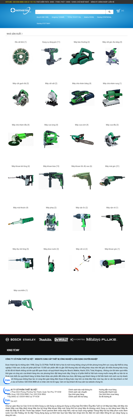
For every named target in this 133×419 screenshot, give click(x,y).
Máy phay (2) (51, 208)
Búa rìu (19, 406)
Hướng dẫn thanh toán (108, 392)
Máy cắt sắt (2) (51, 83)
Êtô (81, 406)
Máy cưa (14, 408)
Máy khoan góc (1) (112, 249)
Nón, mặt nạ (72, 411)
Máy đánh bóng (25, 408)
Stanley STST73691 (43, 23)
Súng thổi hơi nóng (74, 408)
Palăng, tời (22, 413)
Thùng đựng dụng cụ (42, 413)
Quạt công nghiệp (85, 411)
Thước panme (47, 411)
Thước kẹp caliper (33, 411)
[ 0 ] (120, 11)
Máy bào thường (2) (82, 42)
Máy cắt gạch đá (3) (21, 83)
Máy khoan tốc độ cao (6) (81, 166)
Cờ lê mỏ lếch (32, 406)
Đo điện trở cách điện (95, 413)
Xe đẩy (30, 413)
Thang (96, 411)
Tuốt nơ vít (100, 406)
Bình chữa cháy (60, 411)
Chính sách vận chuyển (77, 392)
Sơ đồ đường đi (105, 397)
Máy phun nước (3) (51, 249)
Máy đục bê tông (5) (21, 249)
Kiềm (86, 406)
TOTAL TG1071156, (74, 17)
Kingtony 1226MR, (58, 17)
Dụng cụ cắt (44, 406)
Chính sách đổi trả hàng (78, 397)
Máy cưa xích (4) (81, 125)
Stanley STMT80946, (104, 17)
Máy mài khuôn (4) (20, 208)
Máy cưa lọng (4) (51, 125)
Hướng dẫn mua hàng (107, 390)
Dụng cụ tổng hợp (72, 406)
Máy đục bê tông (40, 408)
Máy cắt (116, 406)
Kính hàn (56, 413)
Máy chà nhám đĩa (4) (20, 125)
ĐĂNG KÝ (94, 2)
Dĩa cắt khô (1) (21, 42)
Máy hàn (72, 413)
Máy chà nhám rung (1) (112, 83)
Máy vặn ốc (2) (82, 208)
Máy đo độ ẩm (19, 411)
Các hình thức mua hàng (109, 394)
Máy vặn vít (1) (112, 208)
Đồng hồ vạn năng (112, 413)
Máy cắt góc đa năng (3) (112, 42)
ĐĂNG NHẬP (103, 2)
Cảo (24, 406)
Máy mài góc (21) (112, 166)
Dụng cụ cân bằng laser (110, 408)
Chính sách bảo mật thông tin (80, 390)
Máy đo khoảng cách (91, 408)
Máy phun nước (116, 411)
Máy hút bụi (104, 411)
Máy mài (61, 408)
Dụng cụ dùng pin (57, 406)
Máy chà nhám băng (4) (81, 83)
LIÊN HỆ (111, 2)
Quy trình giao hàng (76, 394)
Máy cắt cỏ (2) (82, 249)
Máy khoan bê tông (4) (21, 166)
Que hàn (64, 413)
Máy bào (109, 406)
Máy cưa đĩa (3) (112, 125)
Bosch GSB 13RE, (43, 17)
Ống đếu (91, 406)
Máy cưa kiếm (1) (21, 290)
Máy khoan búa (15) (51, 166)
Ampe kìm (81, 413)
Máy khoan (52, 408)
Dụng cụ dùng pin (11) (51, 42)
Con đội (14, 413)
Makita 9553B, (89, 17)
